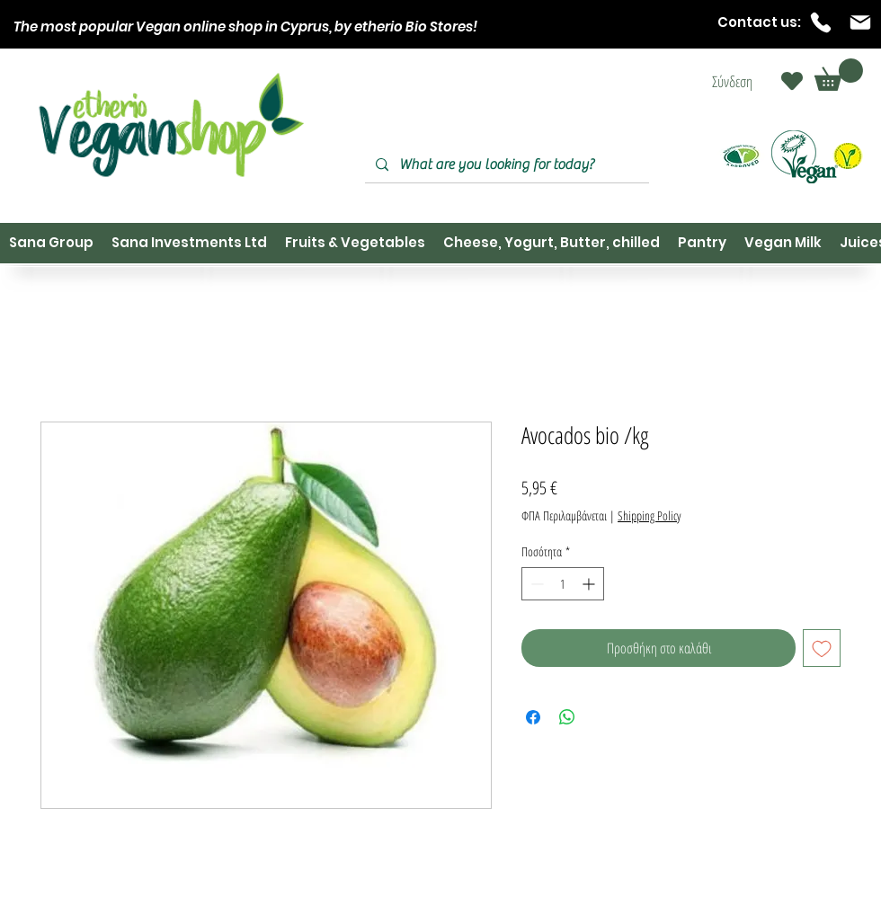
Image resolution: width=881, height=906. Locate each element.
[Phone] (820, 22)
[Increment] (590, 584)
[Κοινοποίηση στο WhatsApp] (567, 717)
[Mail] (860, 22)
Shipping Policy (649, 515)
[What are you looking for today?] (505, 164)
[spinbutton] (563, 584)
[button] (838, 74)
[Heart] (792, 81)
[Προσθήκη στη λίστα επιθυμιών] (822, 648)
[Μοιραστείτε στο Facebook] (533, 717)
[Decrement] (535, 584)
